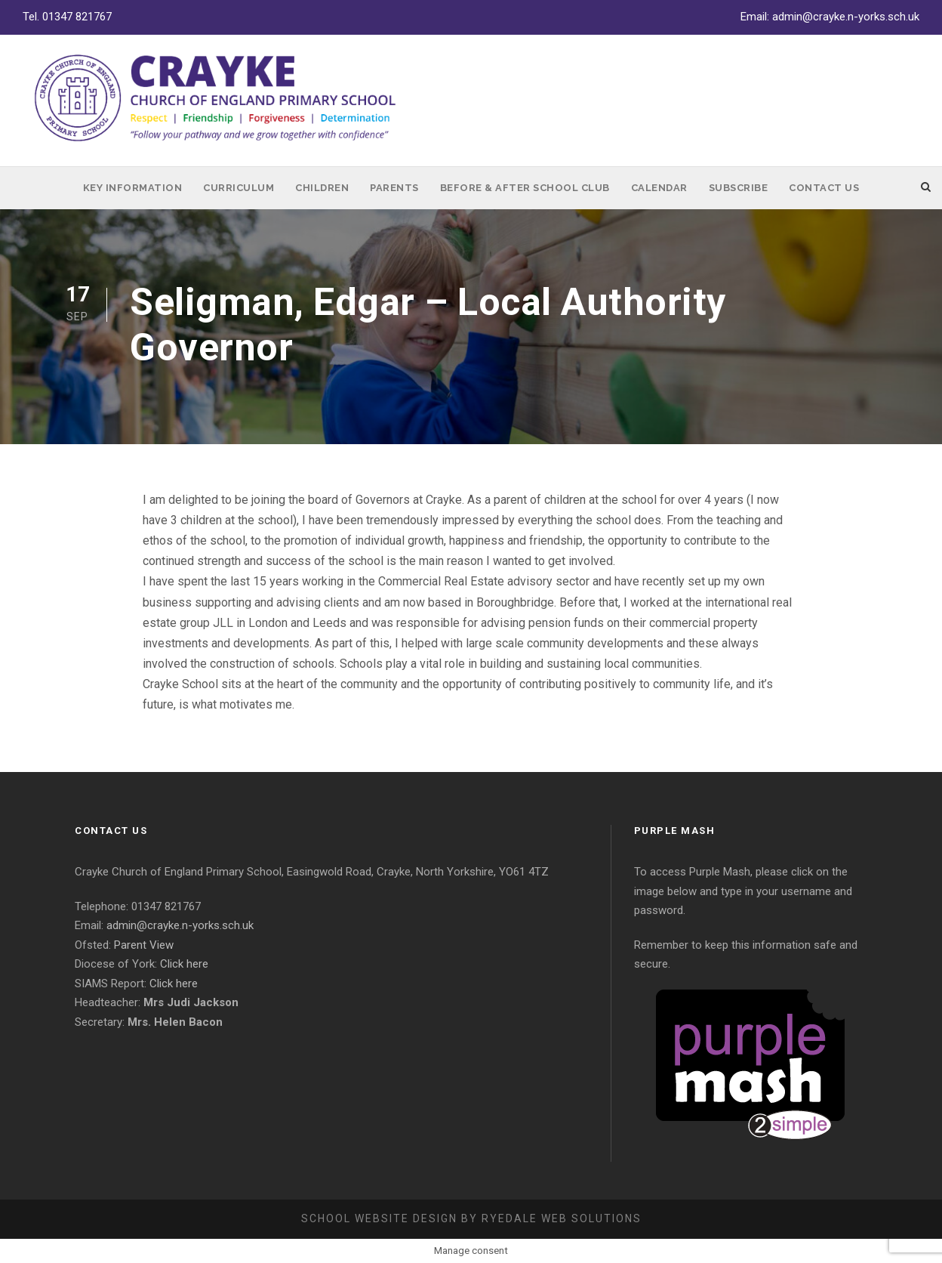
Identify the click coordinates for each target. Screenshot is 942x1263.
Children (322, 187)
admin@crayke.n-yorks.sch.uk (845, 16)
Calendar (659, 187)
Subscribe (738, 187)
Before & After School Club (525, 187)
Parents (394, 187)
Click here (184, 964)
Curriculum (238, 187)
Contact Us (824, 187)
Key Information (133, 187)
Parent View (144, 945)
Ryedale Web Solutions (562, 1218)
